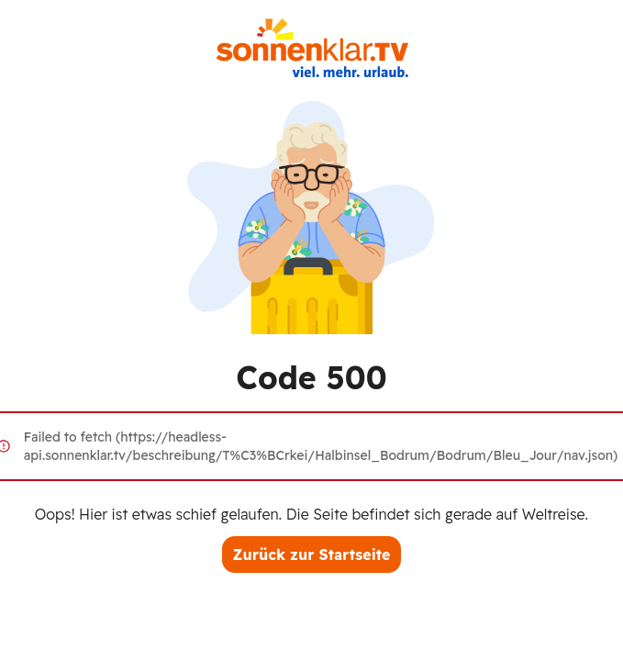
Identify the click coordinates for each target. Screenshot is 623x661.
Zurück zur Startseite (312, 554)
